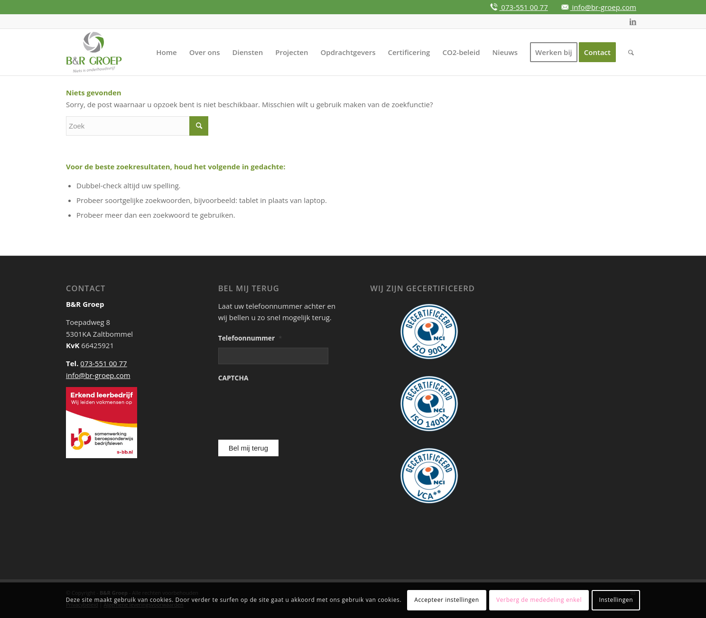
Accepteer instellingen (446, 600)
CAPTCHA (233, 378)
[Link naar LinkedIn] (633, 21)
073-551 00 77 (523, 7)
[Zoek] (631, 52)
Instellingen (616, 600)
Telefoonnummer (250, 338)
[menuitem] (166, 52)
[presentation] (268, 400)
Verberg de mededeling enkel (539, 600)
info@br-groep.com (603, 7)
